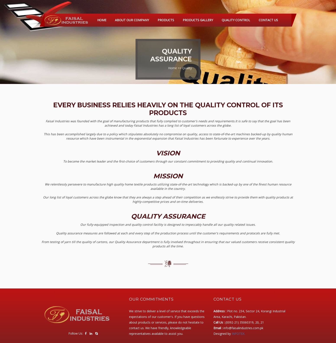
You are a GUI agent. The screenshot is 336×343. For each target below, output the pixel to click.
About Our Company (132, 20)
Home (101, 20)
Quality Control (236, 20)
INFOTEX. (238, 334)
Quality (187, 67)
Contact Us (268, 20)
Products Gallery (198, 20)
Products (166, 20)
